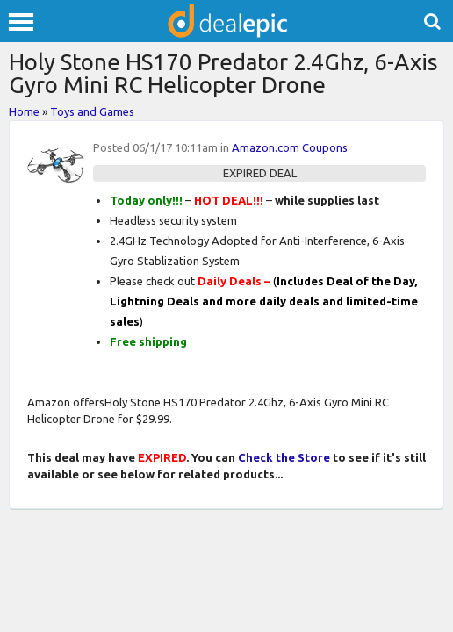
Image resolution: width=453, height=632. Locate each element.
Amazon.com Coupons (290, 147)
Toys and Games (92, 111)
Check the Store (284, 457)
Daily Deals (230, 281)
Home (24, 111)
